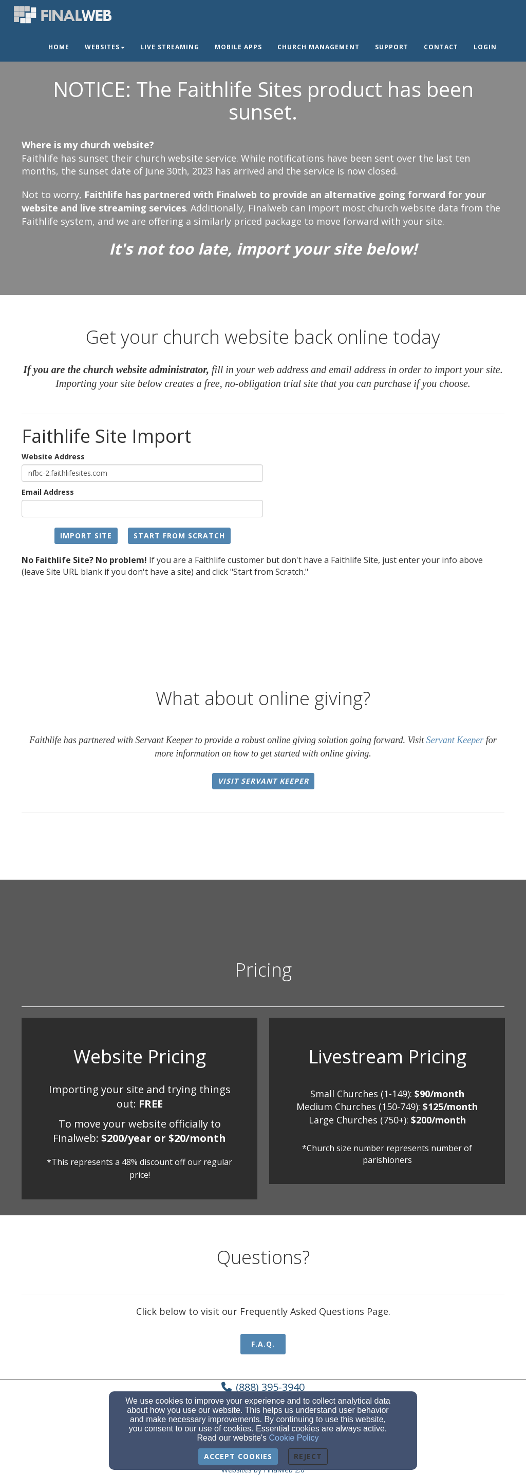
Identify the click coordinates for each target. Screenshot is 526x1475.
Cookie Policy (294, 1437)
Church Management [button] (318, 47)
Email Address (48, 492)
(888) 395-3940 (270, 1387)
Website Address (53, 456)
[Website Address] (142, 473)
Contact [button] (441, 47)
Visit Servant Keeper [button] (263, 781)
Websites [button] (105, 47)
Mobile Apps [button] (238, 47)
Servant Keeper (454, 740)
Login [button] (485, 47)
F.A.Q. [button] (263, 1344)
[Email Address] (142, 508)
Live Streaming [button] (169, 47)
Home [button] (58, 47)
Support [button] (391, 47)
